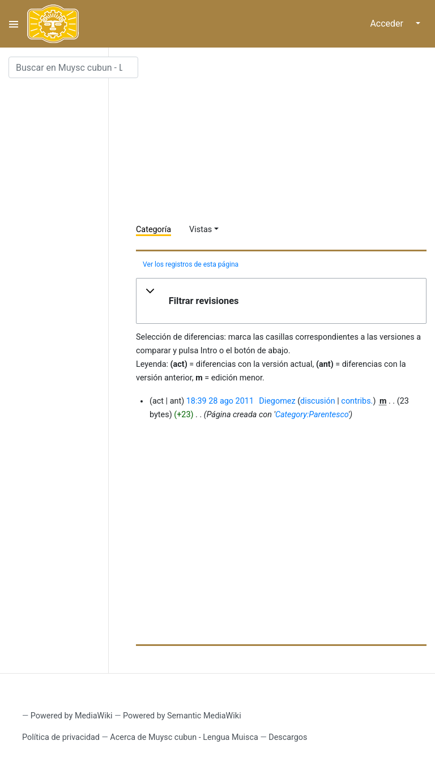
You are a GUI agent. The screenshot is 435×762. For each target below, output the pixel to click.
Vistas (200, 229)
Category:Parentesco (311, 414)
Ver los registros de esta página (190, 264)
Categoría (153, 229)
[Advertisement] (285, 136)
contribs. (357, 401)
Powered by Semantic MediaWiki (182, 716)
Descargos (287, 737)
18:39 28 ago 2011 (220, 401)
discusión (317, 401)
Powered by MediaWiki (72, 716)
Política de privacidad (61, 737)
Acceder (386, 23)
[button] (281, 301)
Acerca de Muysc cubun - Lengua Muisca (184, 737)
